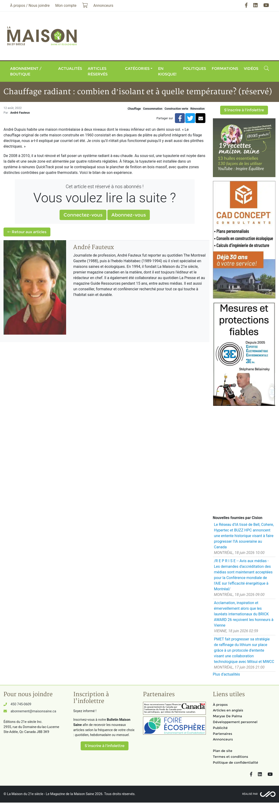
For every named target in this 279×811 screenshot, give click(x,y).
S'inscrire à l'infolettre (244, 110)
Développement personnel (235, 722)
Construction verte (176, 108)
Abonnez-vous (128, 215)
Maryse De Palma (227, 716)
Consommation (152, 108)
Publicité (220, 728)
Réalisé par (250, 794)
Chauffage (134, 108)
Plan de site (222, 751)
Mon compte (65, 5)
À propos (220, 705)
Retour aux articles (27, 232)
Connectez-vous (83, 215)
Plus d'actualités (226, 674)
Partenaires (222, 734)
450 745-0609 (21, 704)
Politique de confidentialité (235, 762)
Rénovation (197, 108)
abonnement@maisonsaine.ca (33, 711)
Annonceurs (223, 739)
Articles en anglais (228, 710)
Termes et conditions (230, 757)
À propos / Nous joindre (30, 5)
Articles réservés (98, 71)
